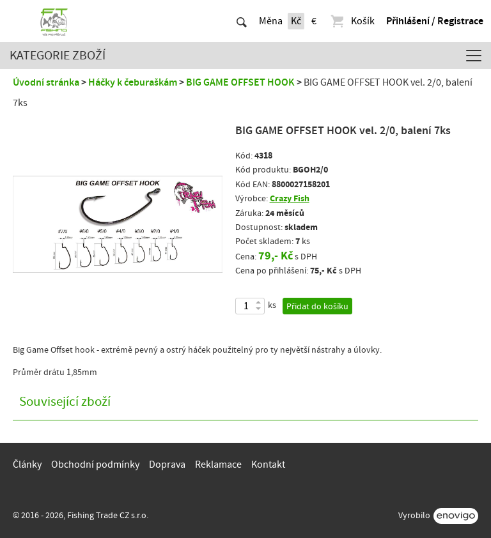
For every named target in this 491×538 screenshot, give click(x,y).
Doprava (167, 464)
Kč (296, 21)
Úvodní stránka (46, 82)
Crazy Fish (289, 198)
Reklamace (218, 464)
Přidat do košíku (317, 307)
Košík (352, 21)
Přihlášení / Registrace (434, 21)
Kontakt (268, 464)
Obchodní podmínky (95, 464)
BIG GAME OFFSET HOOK (240, 82)
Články (27, 464)
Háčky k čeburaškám (132, 82)
